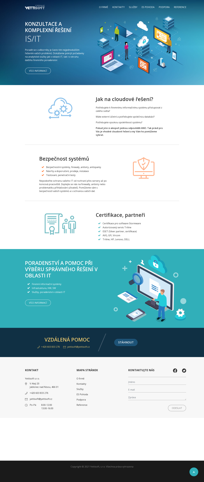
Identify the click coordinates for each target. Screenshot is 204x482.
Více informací (38, 70)
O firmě (103, 7)
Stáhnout (126, 342)
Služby (133, 7)
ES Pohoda (148, 7)
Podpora (164, 7)
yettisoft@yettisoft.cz (76, 346)
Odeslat (177, 408)
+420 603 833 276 (48, 346)
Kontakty (118, 7)
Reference (180, 7)
